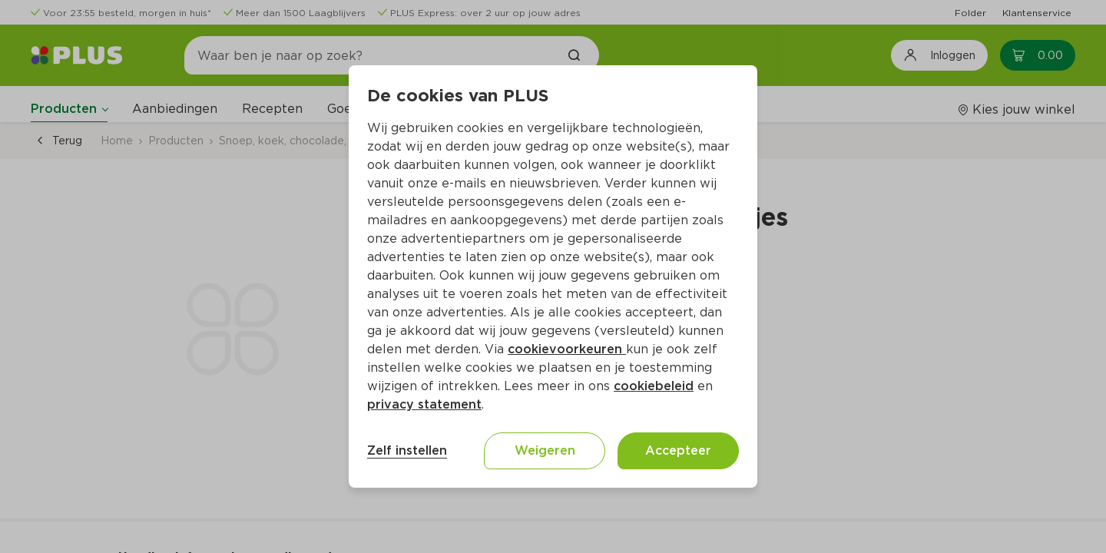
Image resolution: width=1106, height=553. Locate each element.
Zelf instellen (407, 450)
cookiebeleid (654, 386)
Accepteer (678, 450)
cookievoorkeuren (567, 349)
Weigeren (545, 450)
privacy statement (424, 404)
